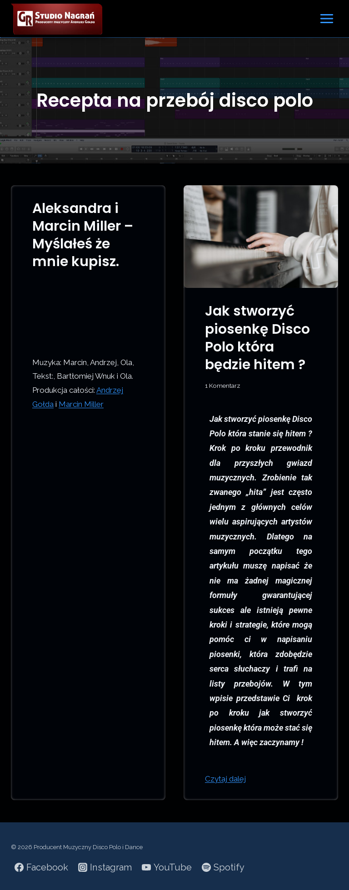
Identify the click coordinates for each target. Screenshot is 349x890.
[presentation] (261, 236)
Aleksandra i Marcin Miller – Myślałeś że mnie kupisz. (82, 235)
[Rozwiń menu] (326, 18)
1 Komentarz (222, 385)
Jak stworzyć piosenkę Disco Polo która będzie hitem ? (257, 338)
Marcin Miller (81, 404)
